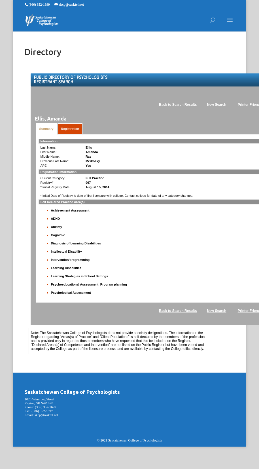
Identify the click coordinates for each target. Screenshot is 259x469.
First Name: (48, 152)
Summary (46, 128)
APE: (43, 165)
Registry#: (47, 182)
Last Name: (48, 147)
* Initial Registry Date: (55, 187)
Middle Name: (50, 156)
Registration (70, 128)
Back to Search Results (178, 105)
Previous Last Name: (54, 161)
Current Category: (52, 178)
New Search (216, 105)
